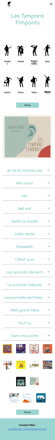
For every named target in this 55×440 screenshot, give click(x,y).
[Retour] (27, 105)
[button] (3, 4)
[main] (27, 19)
